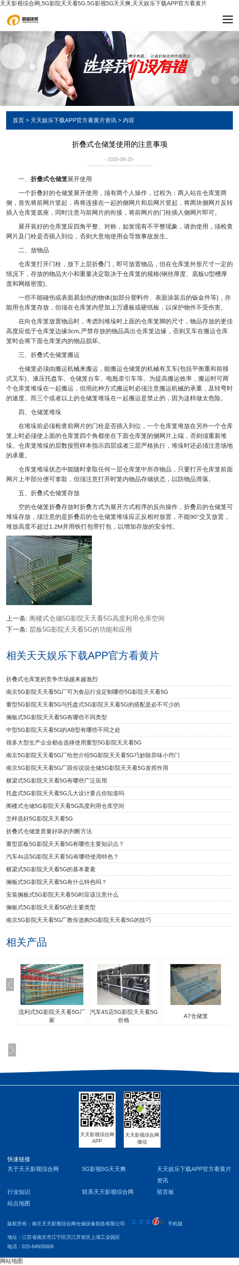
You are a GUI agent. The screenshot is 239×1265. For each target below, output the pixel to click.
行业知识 (18, 1192)
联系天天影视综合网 (108, 1192)
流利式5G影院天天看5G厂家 (51, 1016)
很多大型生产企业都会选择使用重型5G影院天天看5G (73, 742)
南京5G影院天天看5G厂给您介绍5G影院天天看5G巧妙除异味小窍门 (93, 755)
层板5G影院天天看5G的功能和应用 (80, 629)
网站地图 (11, 1261)
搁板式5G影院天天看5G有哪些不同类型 (56, 717)
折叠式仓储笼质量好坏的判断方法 (49, 831)
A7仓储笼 (195, 1016)
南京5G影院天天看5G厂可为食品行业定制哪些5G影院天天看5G (87, 692)
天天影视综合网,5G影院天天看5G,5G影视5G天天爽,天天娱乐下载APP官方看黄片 (103, 3)
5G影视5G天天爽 (104, 1169)
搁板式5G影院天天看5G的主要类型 (51, 907)
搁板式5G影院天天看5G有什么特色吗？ (56, 882)
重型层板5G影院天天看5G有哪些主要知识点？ (65, 844)
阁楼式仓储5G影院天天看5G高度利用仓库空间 (97, 618)
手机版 (175, 1224)
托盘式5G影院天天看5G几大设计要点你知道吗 (65, 793)
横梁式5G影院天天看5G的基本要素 (51, 869)
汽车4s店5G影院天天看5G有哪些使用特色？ (62, 856)
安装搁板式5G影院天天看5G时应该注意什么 (62, 894)
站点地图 (18, 1203)
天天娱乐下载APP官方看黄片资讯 (73, 120)
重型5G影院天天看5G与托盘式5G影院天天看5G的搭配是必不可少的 (93, 704)
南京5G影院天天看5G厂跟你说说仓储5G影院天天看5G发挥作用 (87, 768)
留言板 (165, 1192)
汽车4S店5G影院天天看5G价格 (124, 1016)
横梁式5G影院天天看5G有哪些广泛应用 (56, 780)
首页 (18, 120)
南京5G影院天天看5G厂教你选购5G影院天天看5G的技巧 (78, 920)
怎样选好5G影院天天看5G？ (39, 818)
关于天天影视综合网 (33, 1169)
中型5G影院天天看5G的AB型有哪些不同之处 (63, 730)
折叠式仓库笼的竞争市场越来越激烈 (52, 679)
